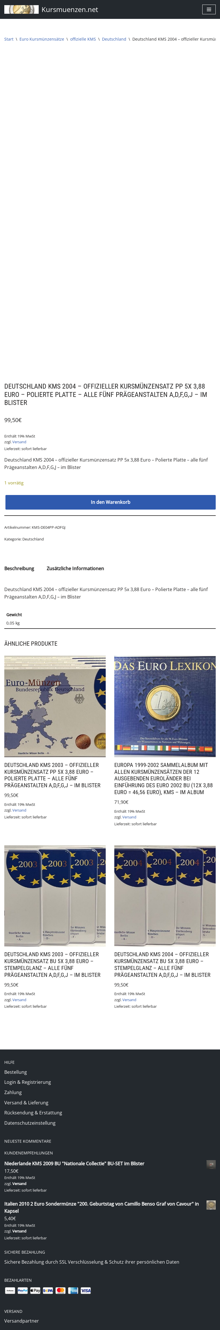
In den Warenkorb (110, 375)
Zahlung (13, 966)
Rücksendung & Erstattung (33, 987)
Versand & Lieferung (26, 977)
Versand (19, 315)
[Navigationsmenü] (209, 9)
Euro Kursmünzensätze (41, 39)
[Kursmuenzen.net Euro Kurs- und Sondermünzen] (51, 9)
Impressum (16, 1274)
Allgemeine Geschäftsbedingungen (41, 1284)
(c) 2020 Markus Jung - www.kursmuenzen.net (110, 1324)
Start (8, 39)
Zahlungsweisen (21, 1236)
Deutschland (114, 39)
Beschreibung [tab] (19, 442)
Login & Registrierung (27, 956)
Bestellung (15, 946)
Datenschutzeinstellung (30, 997)
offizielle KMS (83, 39)
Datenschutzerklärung (28, 1294)
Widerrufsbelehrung (26, 1304)
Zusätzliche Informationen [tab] (75, 442)
